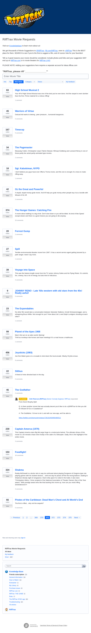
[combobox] (44, 566)
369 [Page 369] (36, 518)
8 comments (19, 360)
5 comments (19, 119)
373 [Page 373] (58, 518)
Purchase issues (14, 588)
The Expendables (24, 308)
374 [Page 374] (64, 518)
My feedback (70, 82)
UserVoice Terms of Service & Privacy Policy (53, 625)
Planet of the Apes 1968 (27, 331)
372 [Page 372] (53, 518)
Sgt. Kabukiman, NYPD (27, 168)
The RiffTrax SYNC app (17, 599)
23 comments (19, 220)
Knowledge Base (16, 572)
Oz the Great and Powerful (29, 189)
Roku (11, 596)
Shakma (19, 470)
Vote (7, 96)
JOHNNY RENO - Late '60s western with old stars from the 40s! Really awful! (48, 292)
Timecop (19, 129)
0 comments (19, 296)
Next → (77, 518)
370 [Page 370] (41, 518)
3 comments (19, 441)
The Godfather (22, 390)
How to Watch (14, 580)
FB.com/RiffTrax (51, 51)
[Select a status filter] (50, 82)
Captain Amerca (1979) (27, 429)
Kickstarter (12, 583)
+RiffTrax (68, 51)
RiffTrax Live (13, 591)
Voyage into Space (25, 270)
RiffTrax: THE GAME (16, 594)
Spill (17, 249)
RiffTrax (12, 610)
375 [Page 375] (70, 518)
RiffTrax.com (16, 60)
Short (7, 557)
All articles (12, 605)
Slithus (19, 371)
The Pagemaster (23, 147)
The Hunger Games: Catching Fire (33, 210)
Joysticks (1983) (23, 352)
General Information (16, 577)
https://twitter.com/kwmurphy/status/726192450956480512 (40, 418)
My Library (12, 585)
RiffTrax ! (45, 60)
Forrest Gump (22, 231)
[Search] (84, 565)
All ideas (8, 551)
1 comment (18, 100)
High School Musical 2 (27, 90)
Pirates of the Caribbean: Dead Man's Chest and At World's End (49, 500)
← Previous (15, 518)
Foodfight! (20, 452)
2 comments (19, 157)
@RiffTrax (40, 51)
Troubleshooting (14, 602)
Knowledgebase (15, 46)
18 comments (19, 455)
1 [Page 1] (23, 518)
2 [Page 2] (26, 518)
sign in (23, 537)
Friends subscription (16, 574)
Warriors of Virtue (24, 111)
